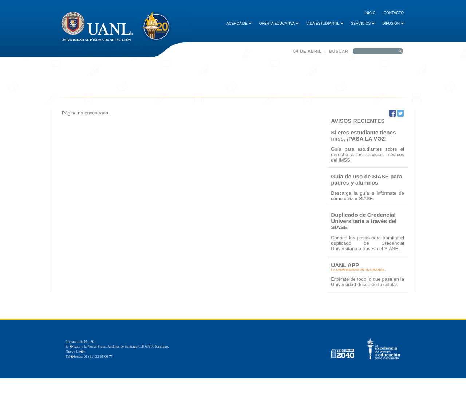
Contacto (394, 13)
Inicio (370, 13)
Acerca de (239, 23)
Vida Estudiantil (325, 23)
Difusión (393, 23)
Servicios (363, 23)
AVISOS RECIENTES (358, 121)
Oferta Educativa (279, 23)
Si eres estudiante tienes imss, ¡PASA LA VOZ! (363, 135)
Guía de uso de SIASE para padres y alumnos (366, 179)
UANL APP (345, 265)
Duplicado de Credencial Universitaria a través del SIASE (363, 221)
